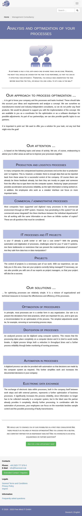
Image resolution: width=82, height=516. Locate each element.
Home (6, 17)
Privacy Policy (8, 486)
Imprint (5, 489)
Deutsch (68, 512)
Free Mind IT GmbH (23, 509)
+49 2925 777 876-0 (18, 465)
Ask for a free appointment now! (41, 444)
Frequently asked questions (13, 498)
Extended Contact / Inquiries (16, 473)
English (77, 512)
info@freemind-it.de (18, 468)
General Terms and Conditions (15, 483)
